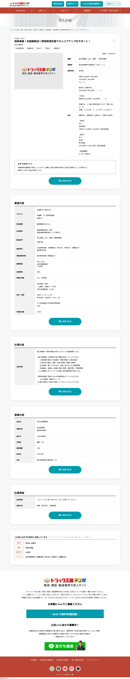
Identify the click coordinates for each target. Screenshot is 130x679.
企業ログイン (113, 3)
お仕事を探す (21, 11)
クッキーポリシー (93, 660)
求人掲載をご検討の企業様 (109, 10)
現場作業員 (29, 547)
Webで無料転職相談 (91, 3)
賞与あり (48, 557)
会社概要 (34, 660)
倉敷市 (41, 30)
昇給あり (55, 557)
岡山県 (35, 30)
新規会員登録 (57, 4)
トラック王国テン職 (16, 30)
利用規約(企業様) (62, 660)
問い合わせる (65, 180)
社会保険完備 (30, 557)
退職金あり (63, 557)
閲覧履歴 (87, 11)
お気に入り (65, 11)
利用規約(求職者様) (46, 660)
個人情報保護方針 (78, 660)
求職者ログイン (72, 4)
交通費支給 (40, 557)
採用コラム (43, 11)
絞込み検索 (28, 30)
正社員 (28, 552)
